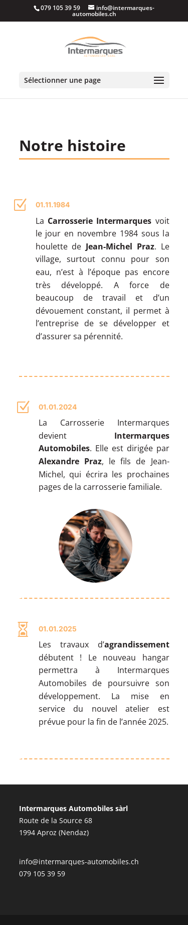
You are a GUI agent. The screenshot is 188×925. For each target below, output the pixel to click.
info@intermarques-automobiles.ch (79, 861)
